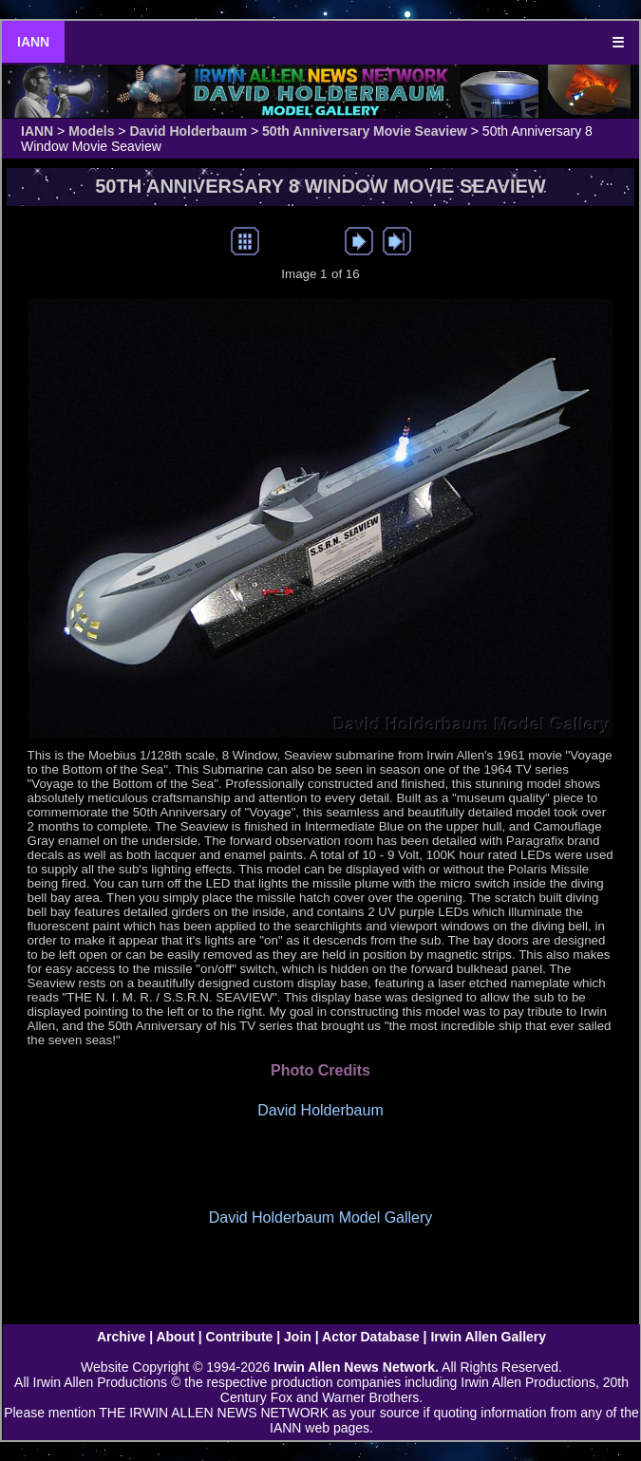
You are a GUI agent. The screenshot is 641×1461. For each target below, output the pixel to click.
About (175, 1336)
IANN (33, 41)
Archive (121, 1336)
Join (297, 1336)
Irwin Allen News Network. (356, 1367)
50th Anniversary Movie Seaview (364, 131)
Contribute (239, 1336)
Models (91, 131)
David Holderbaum (188, 131)
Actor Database (371, 1336)
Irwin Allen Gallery (488, 1336)
